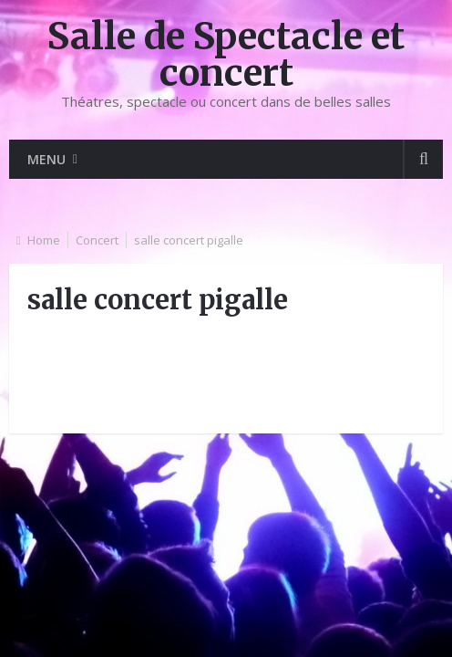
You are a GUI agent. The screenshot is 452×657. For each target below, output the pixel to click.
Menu (46, 159)
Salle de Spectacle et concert (226, 55)
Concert (97, 240)
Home (43, 240)
